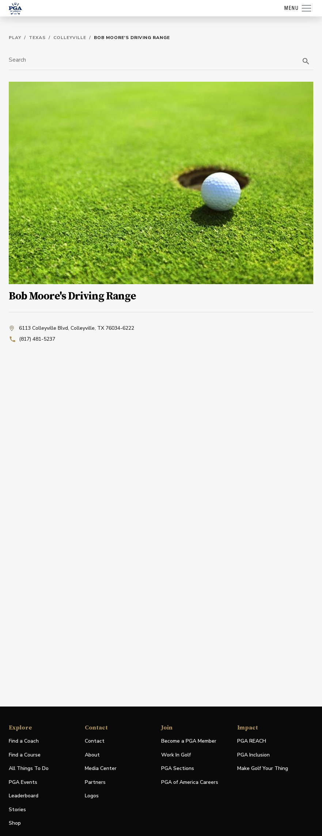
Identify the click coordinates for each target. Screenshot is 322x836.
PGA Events (23, 782)
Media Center (101, 769)
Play (15, 37)
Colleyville (69, 37)
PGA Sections (177, 768)
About (92, 754)
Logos (92, 795)
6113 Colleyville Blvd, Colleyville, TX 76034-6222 (71, 328)
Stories (17, 809)
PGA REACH (251, 741)
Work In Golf (176, 754)
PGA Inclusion (253, 754)
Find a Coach (24, 741)
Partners (95, 782)
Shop (15, 823)
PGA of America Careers (189, 782)
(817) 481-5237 (32, 339)
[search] (306, 61)
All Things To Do (29, 768)
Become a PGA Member (188, 741)
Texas (37, 37)
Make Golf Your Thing (262, 769)
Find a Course (25, 754)
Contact (95, 741)
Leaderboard (23, 795)
